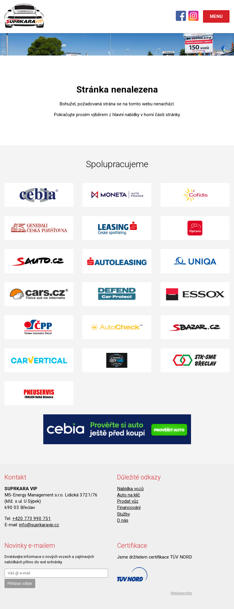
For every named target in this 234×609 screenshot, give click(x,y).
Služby (123, 514)
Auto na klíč (128, 495)
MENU (216, 16)
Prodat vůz (127, 501)
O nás (122, 520)
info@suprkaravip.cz (39, 525)
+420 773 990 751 (31, 518)
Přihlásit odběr (19, 583)
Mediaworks (181, 593)
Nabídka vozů (130, 488)
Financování (129, 507)
